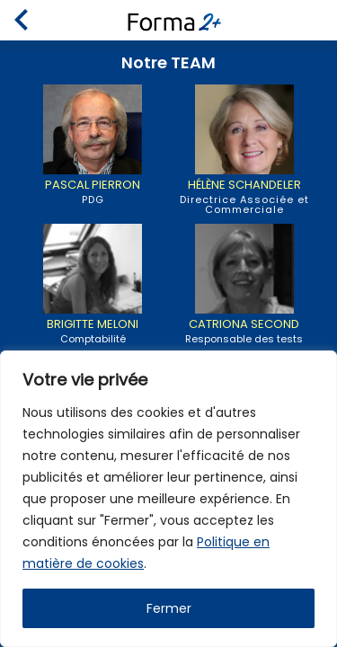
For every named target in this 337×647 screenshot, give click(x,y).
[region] (168, 498)
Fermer (168, 608)
